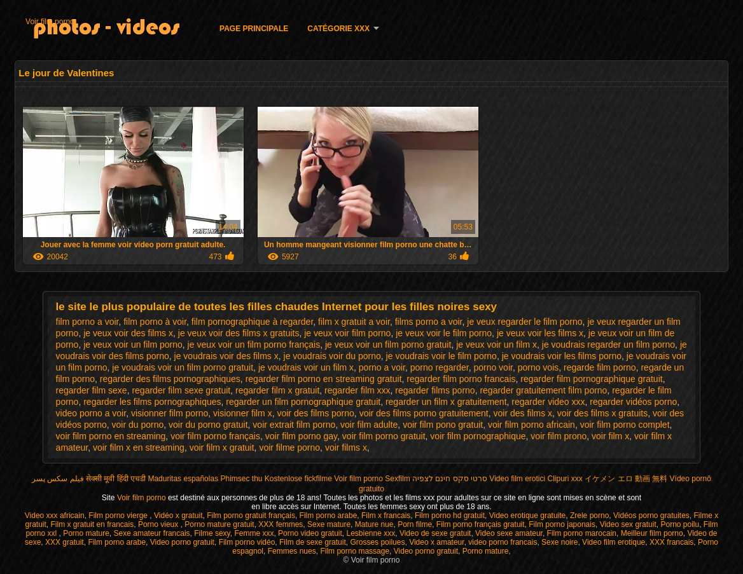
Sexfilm (397, 478)
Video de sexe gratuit (435, 533)
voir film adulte (369, 425)
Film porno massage (354, 551)
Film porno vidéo (247, 542)
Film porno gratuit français (251, 515)
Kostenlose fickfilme (298, 478)
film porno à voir (154, 322)
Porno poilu (679, 524)
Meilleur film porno (652, 533)
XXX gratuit (64, 542)
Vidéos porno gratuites (651, 515)
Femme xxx (254, 533)
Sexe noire (559, 542)
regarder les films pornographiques (152, 402)
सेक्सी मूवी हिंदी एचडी (116, 478)
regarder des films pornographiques (170, 379)
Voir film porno (49, 21)
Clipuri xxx (565, 478)
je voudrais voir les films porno (561, 356)
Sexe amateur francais (152, 533)
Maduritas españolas (183, 478)
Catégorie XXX (338, 28)
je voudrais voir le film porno (441, 356)
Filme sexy (212, 533)
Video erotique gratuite (527, 515)
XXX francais (671, 542)
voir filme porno (289, 447)
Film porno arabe (329, 515)
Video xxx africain (55, 515)
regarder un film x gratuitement (446, 402)
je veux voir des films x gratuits (239, 333)
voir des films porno (315, 413)
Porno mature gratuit (219, 524)
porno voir (492, 367)
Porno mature (86, 533)
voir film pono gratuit (443, 425)
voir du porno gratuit (208, 425)
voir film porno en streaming (111, 436)
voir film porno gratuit (384, 436)
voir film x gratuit (222, 447)
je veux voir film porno (347, 333)
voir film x (610, 436)
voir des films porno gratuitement (424, 413)
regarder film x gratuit (277, 390)
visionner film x (242, 413)
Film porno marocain (581, 533)
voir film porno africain (531, 425)
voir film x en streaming (138, 447)
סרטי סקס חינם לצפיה (449, 478)
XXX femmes (280, 524)
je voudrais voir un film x (306, 367)
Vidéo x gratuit (178, 515)
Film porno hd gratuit (450, 515)
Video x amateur (436, 542)
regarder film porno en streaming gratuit (324, 379)
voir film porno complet (625, 425)
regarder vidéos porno (633, 402)
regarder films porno (435, 390)
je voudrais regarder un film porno (608, 344)
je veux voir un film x (496, 344)
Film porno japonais (562, 524)
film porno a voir (87, 322)
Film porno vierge (118, 515)
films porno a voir (428, 322)
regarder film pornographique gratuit (591, 379)
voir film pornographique (477, 436)
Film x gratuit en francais (92, 524)
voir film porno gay (301, 436)
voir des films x (523, 413)
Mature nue (374, 524)
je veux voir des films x (128, 333)
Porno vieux (159, 524)
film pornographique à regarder (252, 322)
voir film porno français (215, 436)
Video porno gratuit (182, 542)
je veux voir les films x (540, 333)
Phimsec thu (241, 478)
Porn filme (415, 524)
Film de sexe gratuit (312, 542)
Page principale (253, 28)
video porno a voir (91, 413)
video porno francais (502, 542)
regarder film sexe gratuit (181, 390)
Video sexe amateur (509, 533)
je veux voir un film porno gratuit (388, 344)
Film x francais (385, 515)
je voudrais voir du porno (332, 356)
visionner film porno (169, 413)
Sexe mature (329, 524)
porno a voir (382, 367)
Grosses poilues (377, 542)
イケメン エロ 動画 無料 (626, 478)
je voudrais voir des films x (226, 356)
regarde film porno (600, 367)
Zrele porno (589, 515)
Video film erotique (613, 542)
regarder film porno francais (460, 379)
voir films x (346, 447)
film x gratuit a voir (354, 322)
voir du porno (138, 425)
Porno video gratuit (310, 533)
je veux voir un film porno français (254, 344)
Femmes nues (292, 551)
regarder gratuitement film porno (543, 390)
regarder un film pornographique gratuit (303, 402)
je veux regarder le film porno (524, 322)
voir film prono (559, 436)
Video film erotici (517, 478)
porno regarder (439, 367)
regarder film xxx (357, 390)
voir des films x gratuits (602, 413)
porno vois (538, 367)
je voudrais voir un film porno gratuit (182, 367)
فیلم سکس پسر (58, 478)
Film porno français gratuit (480, 524)
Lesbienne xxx (370, 533)
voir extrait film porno (294, 425)
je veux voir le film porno (444, 333)
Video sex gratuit (628, 524)
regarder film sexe (91, 390)
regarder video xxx (548, 402)
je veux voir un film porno (133, 344)
